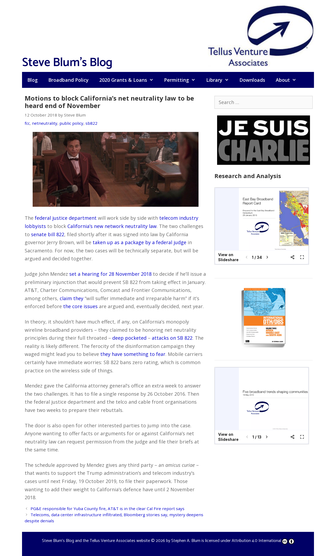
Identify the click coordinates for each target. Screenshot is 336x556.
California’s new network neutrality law (112, 226)
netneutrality (44, 123)
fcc (27, 123)
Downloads (252, 80)
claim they (71, 298)
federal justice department (66, 218)
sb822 (91, 123)
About (288, 80)
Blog (32, 80)
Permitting (182, 80)
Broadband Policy (68, 80)
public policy (71, 123)
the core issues (80, 306)
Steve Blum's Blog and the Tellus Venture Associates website (96, 540)
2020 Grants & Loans (129, 80)
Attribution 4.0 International (263, 540)
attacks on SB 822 (172, 338)
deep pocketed (129, 338)
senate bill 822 (47, 234)
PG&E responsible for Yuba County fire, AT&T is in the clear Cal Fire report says (107, 508)
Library (220, 80)
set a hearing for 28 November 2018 (110, 274)
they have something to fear (132, 354)
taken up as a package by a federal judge (139, 242)
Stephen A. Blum (185, 540)
